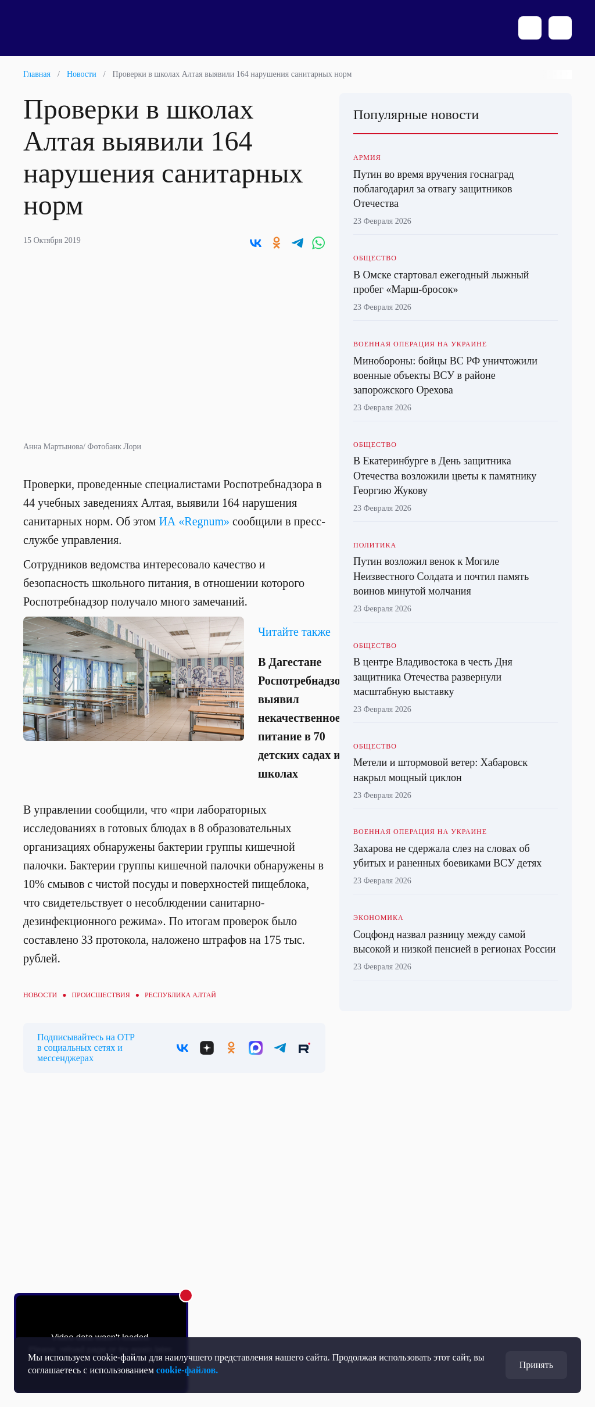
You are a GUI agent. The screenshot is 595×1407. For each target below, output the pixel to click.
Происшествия (100, 995)
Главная (37, 74)
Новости (81, 74)
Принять (536, 1365)
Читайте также (294, 631)
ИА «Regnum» (194, 521)
